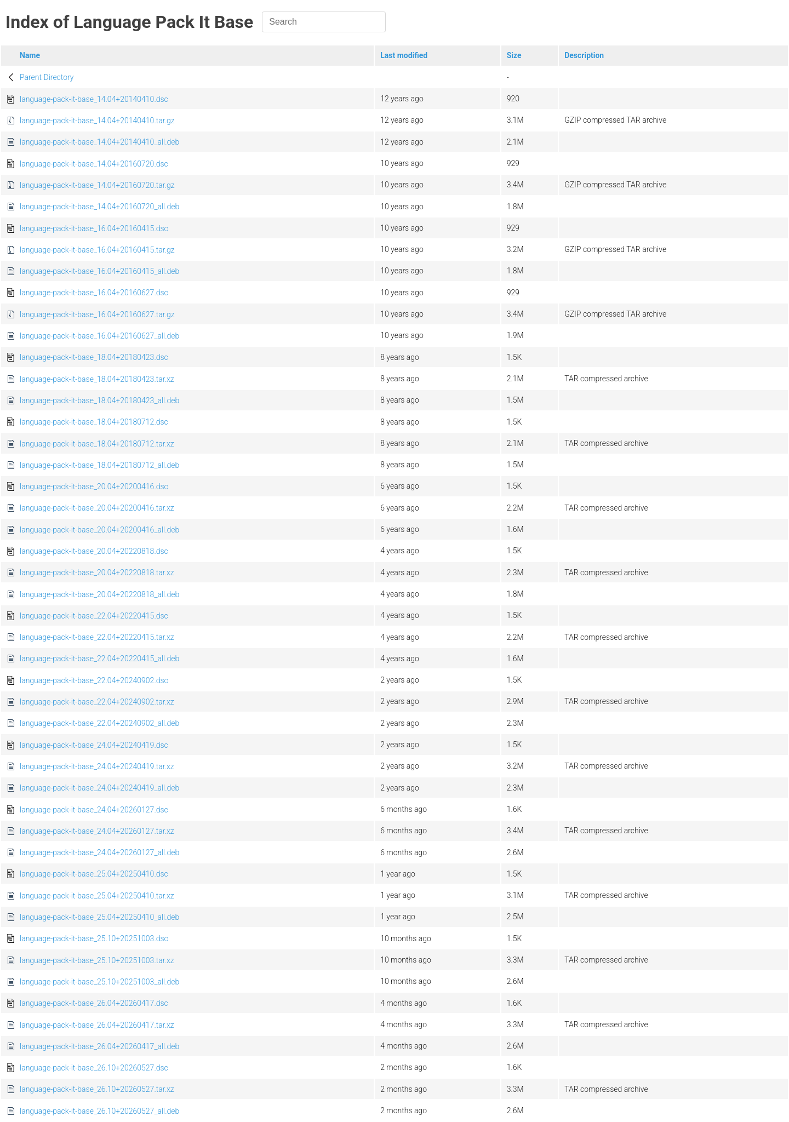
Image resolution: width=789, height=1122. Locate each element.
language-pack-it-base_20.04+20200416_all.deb (99, 529)
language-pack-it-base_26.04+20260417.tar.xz (97, 1025)
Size (514, 55)
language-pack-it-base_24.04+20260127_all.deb (99, 852)
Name (30, 55)
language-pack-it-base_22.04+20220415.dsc (94, 615)
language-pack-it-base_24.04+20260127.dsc (94, 809)
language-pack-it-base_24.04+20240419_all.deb (99, 787)
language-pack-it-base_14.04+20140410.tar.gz (97, 120)
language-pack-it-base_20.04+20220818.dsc (94, 551)
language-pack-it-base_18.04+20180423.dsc (94, 357)
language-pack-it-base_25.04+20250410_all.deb (99, 917)
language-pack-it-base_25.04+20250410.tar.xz (97, 895)
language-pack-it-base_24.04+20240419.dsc (94, 745)
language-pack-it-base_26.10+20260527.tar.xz (97, 1089)
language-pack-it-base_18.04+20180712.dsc (94, 421)
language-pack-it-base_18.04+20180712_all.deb (99, 465)
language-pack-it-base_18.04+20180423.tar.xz (97, 379)
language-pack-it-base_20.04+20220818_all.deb (99, 594)
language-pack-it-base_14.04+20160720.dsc (94, 163)
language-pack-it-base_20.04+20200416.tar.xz (97, 507)
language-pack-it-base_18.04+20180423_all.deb (99, 400)
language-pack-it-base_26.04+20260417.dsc (94, 1003)
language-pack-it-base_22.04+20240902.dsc (94, 680)
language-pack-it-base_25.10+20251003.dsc (94, 938)
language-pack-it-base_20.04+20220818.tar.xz (97, 572)
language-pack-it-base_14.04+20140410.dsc (94, 99)
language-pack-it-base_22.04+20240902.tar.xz (97, 701)
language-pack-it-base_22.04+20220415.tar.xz (97, 637)
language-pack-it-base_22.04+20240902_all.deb (99, 723)
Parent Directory (47, 77)
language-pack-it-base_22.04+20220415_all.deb (99, 658)
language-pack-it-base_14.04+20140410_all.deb (99, 142)
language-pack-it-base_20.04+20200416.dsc (94, 486)
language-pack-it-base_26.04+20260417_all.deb (99, 1046)
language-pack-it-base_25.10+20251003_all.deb (99, 981)
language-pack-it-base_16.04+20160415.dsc (94, 228)
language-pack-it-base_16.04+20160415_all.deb (99, 271)
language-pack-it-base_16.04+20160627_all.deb (99, 335)
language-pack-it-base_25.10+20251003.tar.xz (97, 960)
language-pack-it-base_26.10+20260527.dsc (94, 1067)
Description (584, 55)
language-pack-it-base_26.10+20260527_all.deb (99, 1111)
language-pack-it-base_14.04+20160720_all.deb (99, 206)
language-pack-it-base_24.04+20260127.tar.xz (97, 831)
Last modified (403, 55)
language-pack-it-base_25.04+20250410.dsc (94, 873)
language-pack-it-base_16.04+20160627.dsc (94, 292)
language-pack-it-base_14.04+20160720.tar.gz (97, 185)
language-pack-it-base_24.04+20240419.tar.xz (97, 766)
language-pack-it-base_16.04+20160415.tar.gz (97, 249)
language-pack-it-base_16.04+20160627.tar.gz (97, 314)
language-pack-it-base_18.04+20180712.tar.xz (97, 443)
